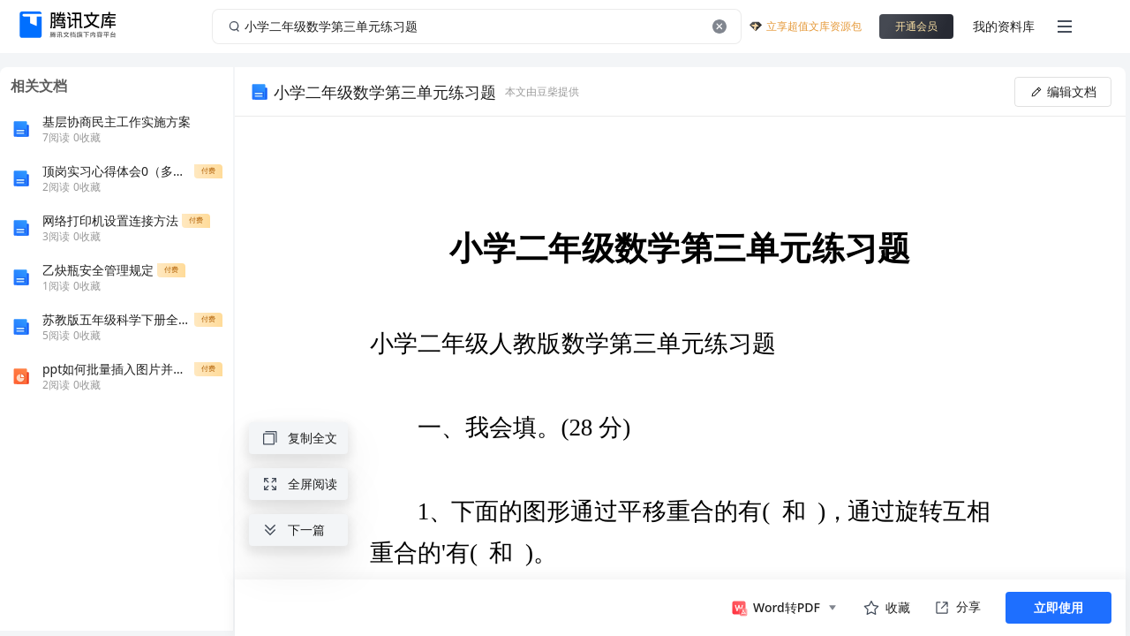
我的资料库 (1004, 26)
